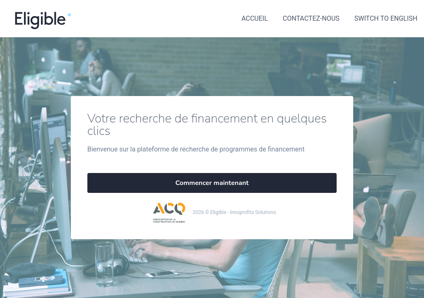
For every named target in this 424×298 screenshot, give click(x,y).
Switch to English (385, 18)
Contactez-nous (311, 18)
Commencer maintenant (212, 182)
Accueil (254, 18)
